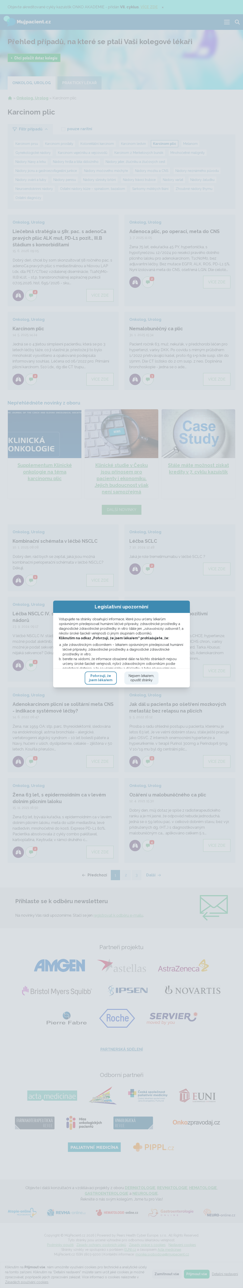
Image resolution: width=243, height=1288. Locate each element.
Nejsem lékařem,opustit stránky (141, 725)
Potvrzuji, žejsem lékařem (100, 725)
